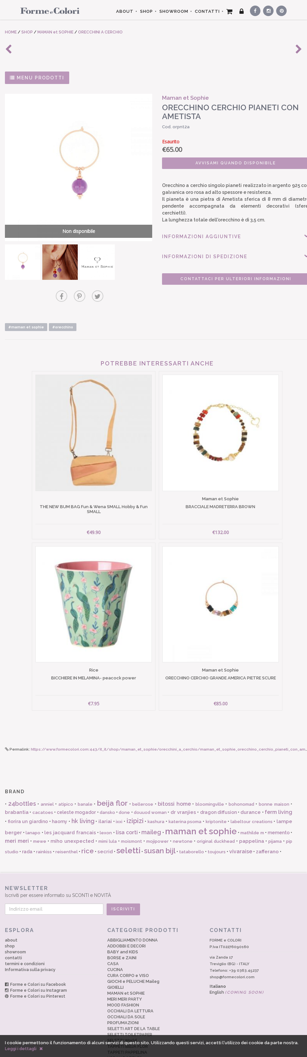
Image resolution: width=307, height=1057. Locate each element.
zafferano (267, 827)
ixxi (119, 796)
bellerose (142, 779)
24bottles (22, 778)
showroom (15, 926)
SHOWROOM (173, 11)
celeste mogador (76, 787)
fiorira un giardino (28, 796)
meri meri (17, 816)
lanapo (33, 807)
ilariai (105, 796)
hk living (83, 796)
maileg (151, 807)
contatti (13, 932)
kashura (156, 796)
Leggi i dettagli (20, 1048)
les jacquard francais (70, 808)
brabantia (17, 787)
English (237, 967)
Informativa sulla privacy (30, 944)
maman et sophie (201, 806)
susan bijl (159, 825)
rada (27, 826)
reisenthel (66, 826)
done (124, 787)
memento (279, 807)
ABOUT (124, 11)
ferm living (278, 787)
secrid (105, 827)
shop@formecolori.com (232, 952)
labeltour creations (252, 796)
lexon (106, 807)
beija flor (112, 778)
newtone (183, 816)
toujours (217, 826)
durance (250, 787)
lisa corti (127, 807)
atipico (65, 779)
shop (10, 921)
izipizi (135, 796)
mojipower (157, 816)
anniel (47, 779)
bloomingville (209, 779)
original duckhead (216, 816)
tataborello (191, 826)
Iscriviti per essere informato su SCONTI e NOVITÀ (153, 866)
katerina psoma (185, 796)
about (11, 915)
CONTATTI (207, 11)
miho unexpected (72, 816)
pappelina (251, 816)
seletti (128, 825)
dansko (107, 787)
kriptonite (216, 796)
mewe (39, 816)
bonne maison (274, 779)
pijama (275, 816)
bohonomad (241, 779)
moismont (131, 816)
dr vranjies (183, 787)
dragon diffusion (218, 787)
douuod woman (150, 787)
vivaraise (240, 826)
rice (87, 826)
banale (85, 779)
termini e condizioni (25, 938)
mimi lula (107, 816)
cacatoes (42, 787)
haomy (59, 796)
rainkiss (44, 826)
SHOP (146, 11)
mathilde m (252, 807)
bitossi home (174, 779)
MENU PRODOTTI (37, 77)
